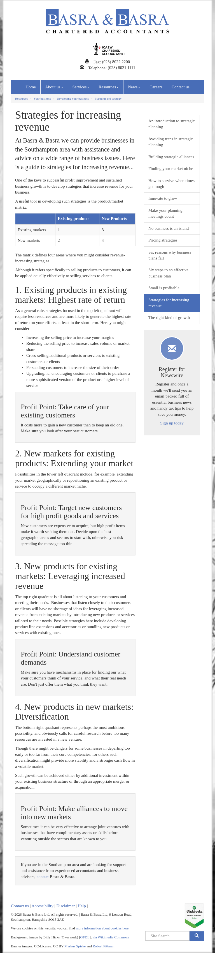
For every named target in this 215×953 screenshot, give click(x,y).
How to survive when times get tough (171, 183)
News (134, 87)
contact (43, 876)
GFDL (85, 937)
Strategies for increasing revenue (168, 303)
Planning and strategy (108, 98)
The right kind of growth (169, 317)
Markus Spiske (75, 946)
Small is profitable (163, 288)
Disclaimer (65, 906)
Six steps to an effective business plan (168, 273)
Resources (109, 87)
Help (82, 906)
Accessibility (42, 906)
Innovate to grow (162, 198)
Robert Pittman (103, 946)
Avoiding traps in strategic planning (170, 142)
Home (30, 87)
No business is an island (168, 228)
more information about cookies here (102, 928)
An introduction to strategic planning (171, 124)
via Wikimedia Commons (110, 937)
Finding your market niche (170, 168)
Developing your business (73, 98)
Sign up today (171, 423)
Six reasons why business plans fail (169, 255)
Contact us (181, 87)
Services (81, 87)
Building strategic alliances (171, 157)
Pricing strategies (162, 240)
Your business (42, 98)
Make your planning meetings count (165, 213)
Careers (155, 87)
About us (54, 87)
